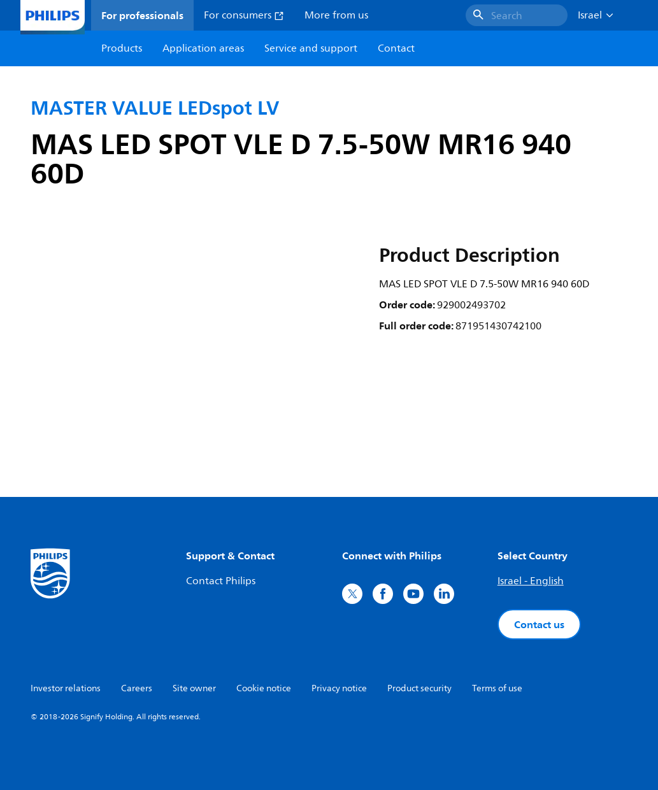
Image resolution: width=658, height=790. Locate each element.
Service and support (310, 48)
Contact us (539, 624)
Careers (136, 688)
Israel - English (530, 581)
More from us (336, 15)
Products (121, 48)
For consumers (244, 15)
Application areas (203, 48)
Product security (419, 688)
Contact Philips (220, 581)
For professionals (142, 15)
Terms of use (497, 688)
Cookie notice (263, 688)
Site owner (194, 688)
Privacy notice (339, 688)
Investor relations (66, 688)
